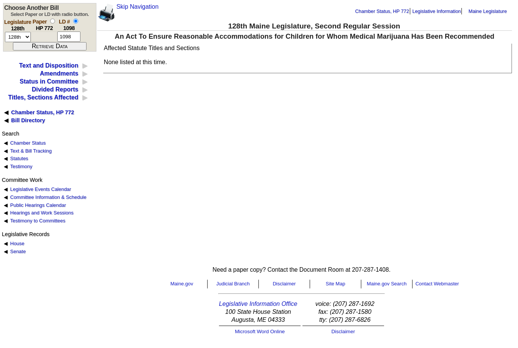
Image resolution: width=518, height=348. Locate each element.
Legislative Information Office (258, 304)
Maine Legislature (487, 11)
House (17, 243)
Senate (18, 251)
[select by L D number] (75, 21)
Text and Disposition (48, 65)
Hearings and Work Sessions (42, 213)
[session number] (18, 37)
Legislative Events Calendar (40, 189)
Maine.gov (181, 284)
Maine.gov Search (387, 284)
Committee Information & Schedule (48, 197)
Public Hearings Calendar (38, 205)
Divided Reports (55, 89)
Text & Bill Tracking (31, 151)
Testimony (21, 166)
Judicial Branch (233, 284)
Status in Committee (49, 81)
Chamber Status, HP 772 (382, 11)
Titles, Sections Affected (43, 97)
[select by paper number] (52, 21)
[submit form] (50, 46)
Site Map (335, 284)
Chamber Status (28, 143)
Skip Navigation (138, 6)
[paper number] (44, 36)
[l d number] (68, 36)
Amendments (59, 73)
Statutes (19, 158)
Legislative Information (436, 11)
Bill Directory (28, 120)
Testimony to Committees (37, 221)
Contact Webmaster (437, 284)
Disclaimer (284, 284)
